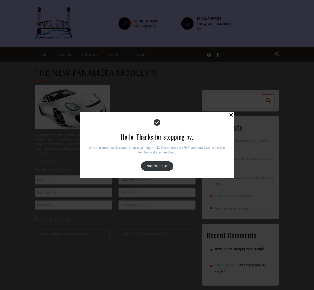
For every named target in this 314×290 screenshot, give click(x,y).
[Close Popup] (231, 115)
